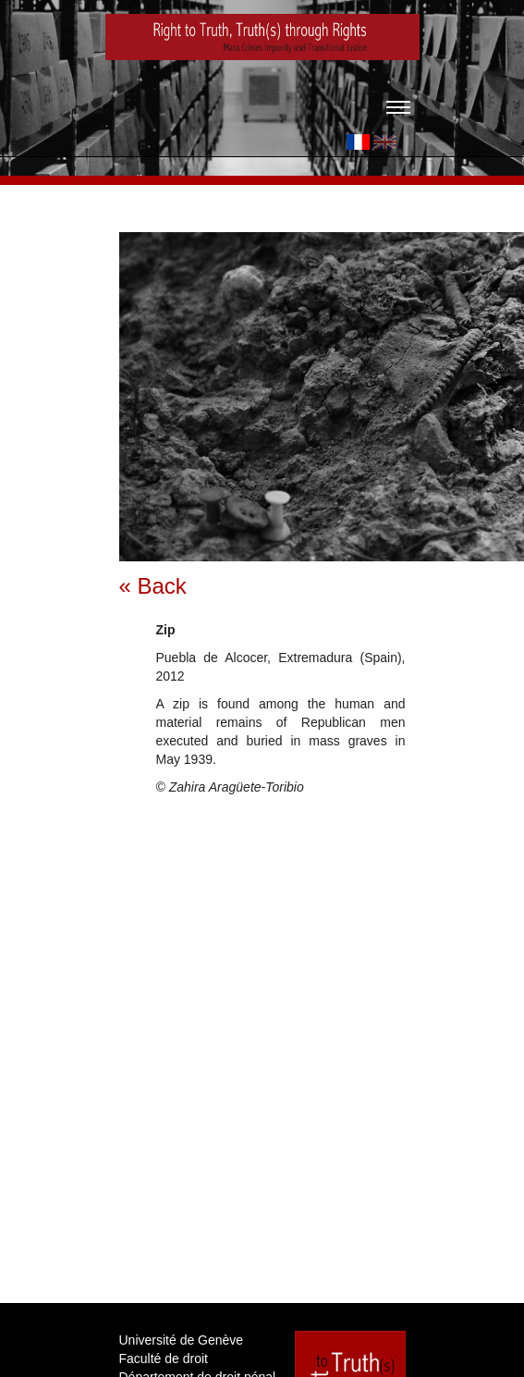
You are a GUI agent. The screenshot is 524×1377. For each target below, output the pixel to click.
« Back (153, 585)
